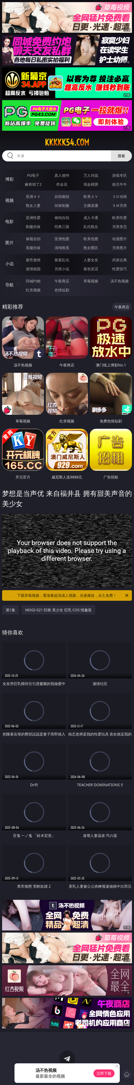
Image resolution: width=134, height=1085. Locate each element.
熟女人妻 (33, 205)
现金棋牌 (90, 184)
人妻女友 (90, 259)
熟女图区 (90, 247)
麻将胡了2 (33, 184)
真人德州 (61, 175)
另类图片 (119, 247)
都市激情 (33, 259)
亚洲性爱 (33, 217)
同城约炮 (33, 280)
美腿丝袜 (33, 247)
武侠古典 (119, 259)
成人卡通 (90, 217)
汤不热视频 (119, 280)
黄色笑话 (90, 268)
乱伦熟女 (90, 226)
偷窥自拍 (33, 238)
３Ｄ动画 (119, 196)
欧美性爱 (119, 217)
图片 (9, 242)
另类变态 (119, 226)
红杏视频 (33, 289)
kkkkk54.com (67, 142)
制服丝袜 (33, 226)
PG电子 (33, 175)
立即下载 (104, 1073)
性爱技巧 (119, 268)
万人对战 (90, 175)
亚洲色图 (61, 238)
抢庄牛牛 (119, 184)
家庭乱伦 (61, 259)
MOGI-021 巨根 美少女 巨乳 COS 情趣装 (58, 609)
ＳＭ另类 (119, 205)
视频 (9, 200)
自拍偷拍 (61, 196)
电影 (9, 221)
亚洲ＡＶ (33, 196)
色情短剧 (61, 289)
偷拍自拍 (61, 217)
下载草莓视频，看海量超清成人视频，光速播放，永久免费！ (73, 595)
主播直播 (90, 205)
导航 (9, 285)
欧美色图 (90, 238)
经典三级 (61, 226)
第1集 (10, 609)
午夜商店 (61, 280)
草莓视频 (90, 280)
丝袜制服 (61, 205)
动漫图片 (119, 238)
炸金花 (61, 184)
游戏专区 (119, 175)
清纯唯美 (61, 247)
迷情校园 (33, 268)
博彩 (9, 179)
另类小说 (61, 268)
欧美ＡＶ (90, 196)
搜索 (121, 155)
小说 (9, 264)
